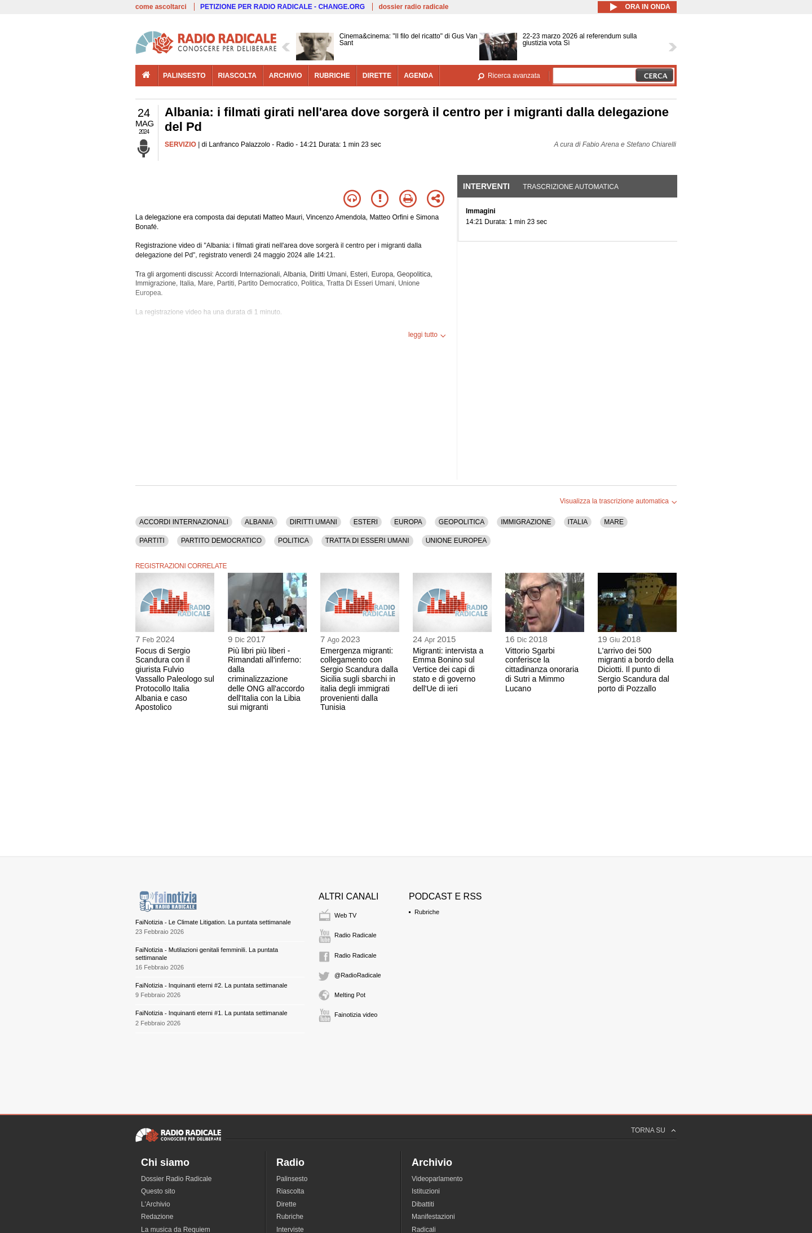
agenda (418, 76)
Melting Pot (349, 994)
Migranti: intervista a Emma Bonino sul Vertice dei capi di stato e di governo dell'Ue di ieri (448, 669)
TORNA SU (648, 1130)
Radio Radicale (355, 935)
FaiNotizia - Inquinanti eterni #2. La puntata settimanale (211, 985)
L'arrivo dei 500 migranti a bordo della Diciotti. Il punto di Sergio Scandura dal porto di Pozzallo (636, 669)
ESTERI (366, 522)
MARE (614, 522)
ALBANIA (259, 522)
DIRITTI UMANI (313, 522)
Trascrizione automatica (571, 187)
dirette (377, 76)
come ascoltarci (161, 7)
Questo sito (158, 1191)
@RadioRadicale (357, 975)
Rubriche (426, 912)
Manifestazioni (433, 1217)
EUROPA (408, 522)
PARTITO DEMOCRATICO (221, 541)
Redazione (157, 1217)
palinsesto (184, 76)
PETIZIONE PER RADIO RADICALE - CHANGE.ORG (282, 7)
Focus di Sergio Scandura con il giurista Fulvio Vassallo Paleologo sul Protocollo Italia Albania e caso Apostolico (174, 679)
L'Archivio (155, 1204)
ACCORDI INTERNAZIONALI (183, 522)
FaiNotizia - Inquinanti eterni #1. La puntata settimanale (211, 1013)
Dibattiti (423, 1204)
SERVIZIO (180, 144)
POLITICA (293, 541)
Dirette (286, 1204)
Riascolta (290, 1191)
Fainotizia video (355, 1014)
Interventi (486, 186)
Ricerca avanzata (514, 76)
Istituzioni (426, 1191)
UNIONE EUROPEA (456, 541)
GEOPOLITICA (461, 522)
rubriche (332, 76)
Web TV (345, 915)
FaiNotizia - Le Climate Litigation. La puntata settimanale (213, 922)
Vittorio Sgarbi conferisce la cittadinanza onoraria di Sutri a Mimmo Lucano (542, 669)
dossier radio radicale (413, 7)
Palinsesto (291, 1179)
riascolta (237, 76)
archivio (285, 76)
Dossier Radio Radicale (176, 1179)
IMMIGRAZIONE (526, 522)
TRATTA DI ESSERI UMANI (367, 541)
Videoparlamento (437, 1179)
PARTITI (152, 541)
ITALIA (578, 522)
